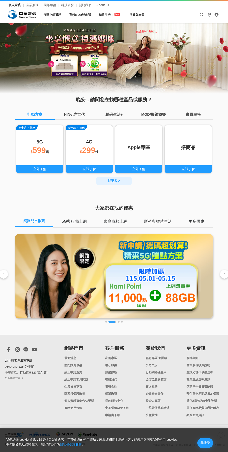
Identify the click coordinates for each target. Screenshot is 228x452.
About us (102, 5)
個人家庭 (15, 5)
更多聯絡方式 (14, 377)
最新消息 (70, 357)
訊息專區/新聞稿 (156, 357)
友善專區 (111, 357)
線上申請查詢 (73, 372)
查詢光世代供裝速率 (199, 372)
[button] (106, 321)
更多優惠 (197, 220)
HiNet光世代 (74, 115)
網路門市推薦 (35, 220)
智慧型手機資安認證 (199, 386)
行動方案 (35, 115)
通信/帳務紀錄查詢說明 (201, 400)
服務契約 (192, 357)
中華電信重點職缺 (157, 407)
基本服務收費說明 (198, 364)
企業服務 (32, 5)
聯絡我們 (111, 379)
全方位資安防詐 (156, 379)
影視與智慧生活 (159, 220)
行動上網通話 (53, 14)
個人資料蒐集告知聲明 (79, 400)
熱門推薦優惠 (73, 364)
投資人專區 (153, 400)
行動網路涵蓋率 (156, 372)
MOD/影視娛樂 (154, 115)
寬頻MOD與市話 (80, 14)
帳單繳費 (111, 393)
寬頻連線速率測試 (198, 379)
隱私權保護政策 (74, 393)
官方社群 (152, 386)
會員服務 (193, 115)
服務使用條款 (73, 407)
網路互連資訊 (195, 414)
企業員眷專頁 (73, 386)
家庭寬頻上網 (116, 220)
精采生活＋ (110, 14)
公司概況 (152, 364)
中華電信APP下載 (117, 407)
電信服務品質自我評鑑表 (202, 407)
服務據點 (111, 372)
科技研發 (68, 5)
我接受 (201, 442)
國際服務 (50, 5)
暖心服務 (111, 364)
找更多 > (114, 180)
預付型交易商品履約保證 (202, 393)
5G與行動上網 (75, 220)
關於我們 (85, 5)
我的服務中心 (114, 400)
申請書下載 (112, 414)
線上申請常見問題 (76, 379)
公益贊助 (152, 414)
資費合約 (111, 386)
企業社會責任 (154, 393)
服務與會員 (137, 14)
